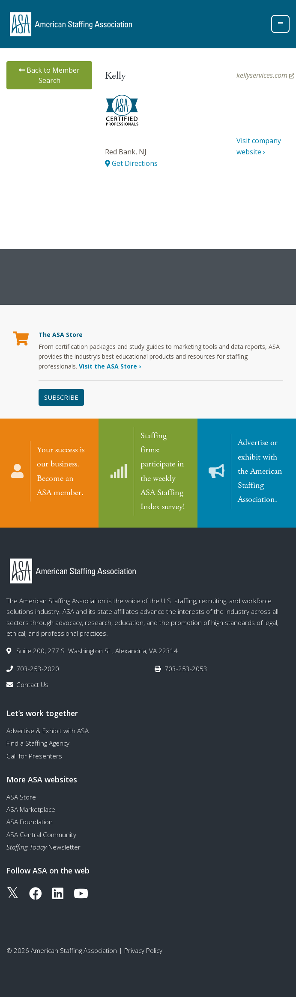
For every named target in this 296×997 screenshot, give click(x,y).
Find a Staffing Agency (37, 743)
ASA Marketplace (30, 809)
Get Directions (131, 163)
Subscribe (61, 397)
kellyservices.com (265, 75)
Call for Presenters (34, 756)
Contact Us (32, 684)
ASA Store (21, 797)
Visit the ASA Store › (110, 366)
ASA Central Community (41, 834)
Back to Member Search (49, 75)
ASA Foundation (29, 821)
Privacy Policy (143, 950)
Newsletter (43, 847)
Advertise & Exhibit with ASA (47, 730)
